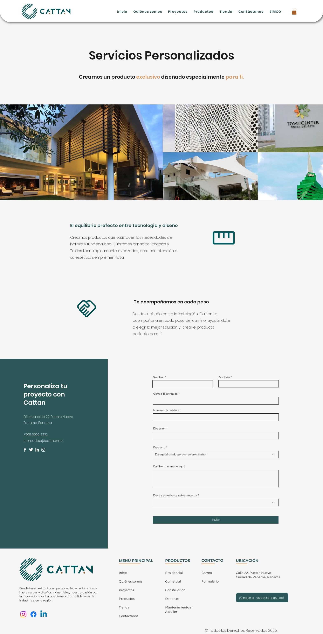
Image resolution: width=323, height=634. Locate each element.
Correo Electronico (165, 393)
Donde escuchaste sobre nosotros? (176, 495)
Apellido (224, 376)
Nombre (158, 376)
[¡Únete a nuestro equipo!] (262, 597)
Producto (159, 447)
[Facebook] (24, 449)
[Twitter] (31, 449)
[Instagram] (43, 449)
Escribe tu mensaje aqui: (169, 466)
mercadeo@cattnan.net (43, 440)
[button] (294, 12)
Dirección (159, 428)
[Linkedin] (44, 614)
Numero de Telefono (166, 410)
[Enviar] (216, 520)
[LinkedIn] (37, 449)
